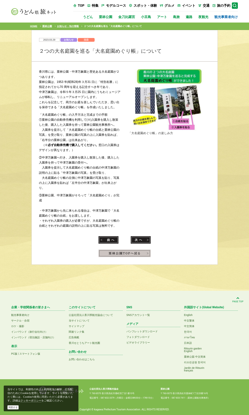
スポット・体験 (145, 5)
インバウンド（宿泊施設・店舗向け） (33, 337)
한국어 (188, 331)
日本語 (188, 342)
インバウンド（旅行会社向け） (29, 331)
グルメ (169, 5)
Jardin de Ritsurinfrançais (194, 369)
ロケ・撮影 (17, 326)
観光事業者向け (226, 17)
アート (162, 17)
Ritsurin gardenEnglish (193, 350)
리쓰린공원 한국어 (195, 362)
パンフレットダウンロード (142, 331)
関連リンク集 (76, 331)
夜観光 (203, 17)
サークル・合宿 (20, 320)
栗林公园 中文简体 (195, 356)
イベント (188, 5)
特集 (95, 5)
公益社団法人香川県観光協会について (91, 314)
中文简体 (189, 326)
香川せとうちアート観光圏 (84, 342)
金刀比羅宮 (126, 17)
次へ (141, 240)
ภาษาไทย (189, 337)
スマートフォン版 (29, 353)
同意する (13, 407)
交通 (206, 5)
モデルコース (116, 5)
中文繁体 (189, 320)
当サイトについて (79, 320)
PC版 (14, 353)
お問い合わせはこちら (82, 359)
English (188, 314)
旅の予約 (223, 5)
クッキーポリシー (30, 400)
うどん (88, 17)
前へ (108, 240)
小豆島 (146, 17)
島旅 (176, 17)
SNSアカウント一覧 (138, 314)
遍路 (189, 17)
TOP (81, 5)
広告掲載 (74, 337)
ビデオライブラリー (138, 342)
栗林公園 (105, 17)
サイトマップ (76, 326)
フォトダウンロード (138, 336)
